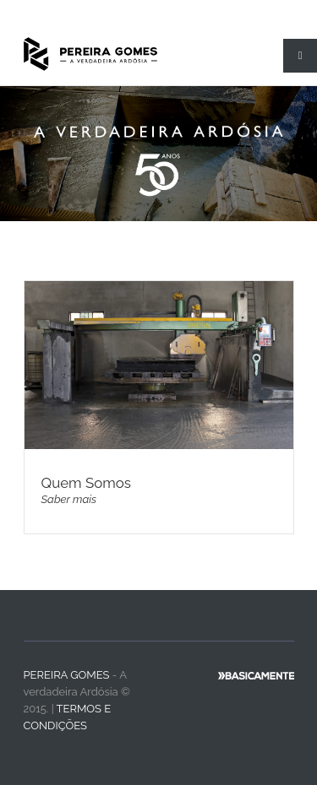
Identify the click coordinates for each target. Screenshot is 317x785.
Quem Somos (86, 482)
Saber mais (69, 499)
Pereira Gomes (67, 675)
